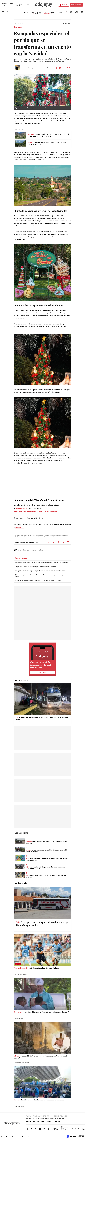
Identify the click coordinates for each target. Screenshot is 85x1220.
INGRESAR (64, 5)
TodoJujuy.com (21, 508)
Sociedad (41, 1119)
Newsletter (48, 14)
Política (52, 12)
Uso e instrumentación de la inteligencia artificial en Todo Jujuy (64, 1129)
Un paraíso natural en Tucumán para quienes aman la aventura (36, 567)
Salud (35, 1119)
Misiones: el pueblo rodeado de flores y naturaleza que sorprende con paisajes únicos (41, 575)
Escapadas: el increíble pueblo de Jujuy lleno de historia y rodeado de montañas (41, 562)
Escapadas (26, 550)
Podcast (53, 1119)
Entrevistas (61, 1119)
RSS (72, 1129)
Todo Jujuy (17, 24)
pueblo (34, 550)
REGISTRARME (77, 5)
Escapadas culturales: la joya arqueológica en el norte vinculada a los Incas (40, 571)
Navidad (40, 550)
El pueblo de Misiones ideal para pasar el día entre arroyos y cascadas (38, 580)
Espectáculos (31, 1122)
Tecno (47, 1119)
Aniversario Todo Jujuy (53, 1122)
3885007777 (19, 528)
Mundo (60, 12)
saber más (42, 672)
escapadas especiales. (32, 123)
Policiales (38, 14)
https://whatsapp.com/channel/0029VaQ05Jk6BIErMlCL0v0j (35, 511)
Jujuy (39, 12)
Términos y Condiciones (55, 1129)
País (45, 12)
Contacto (77, 1129)
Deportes (56, 1116)
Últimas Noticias (28, 12)
